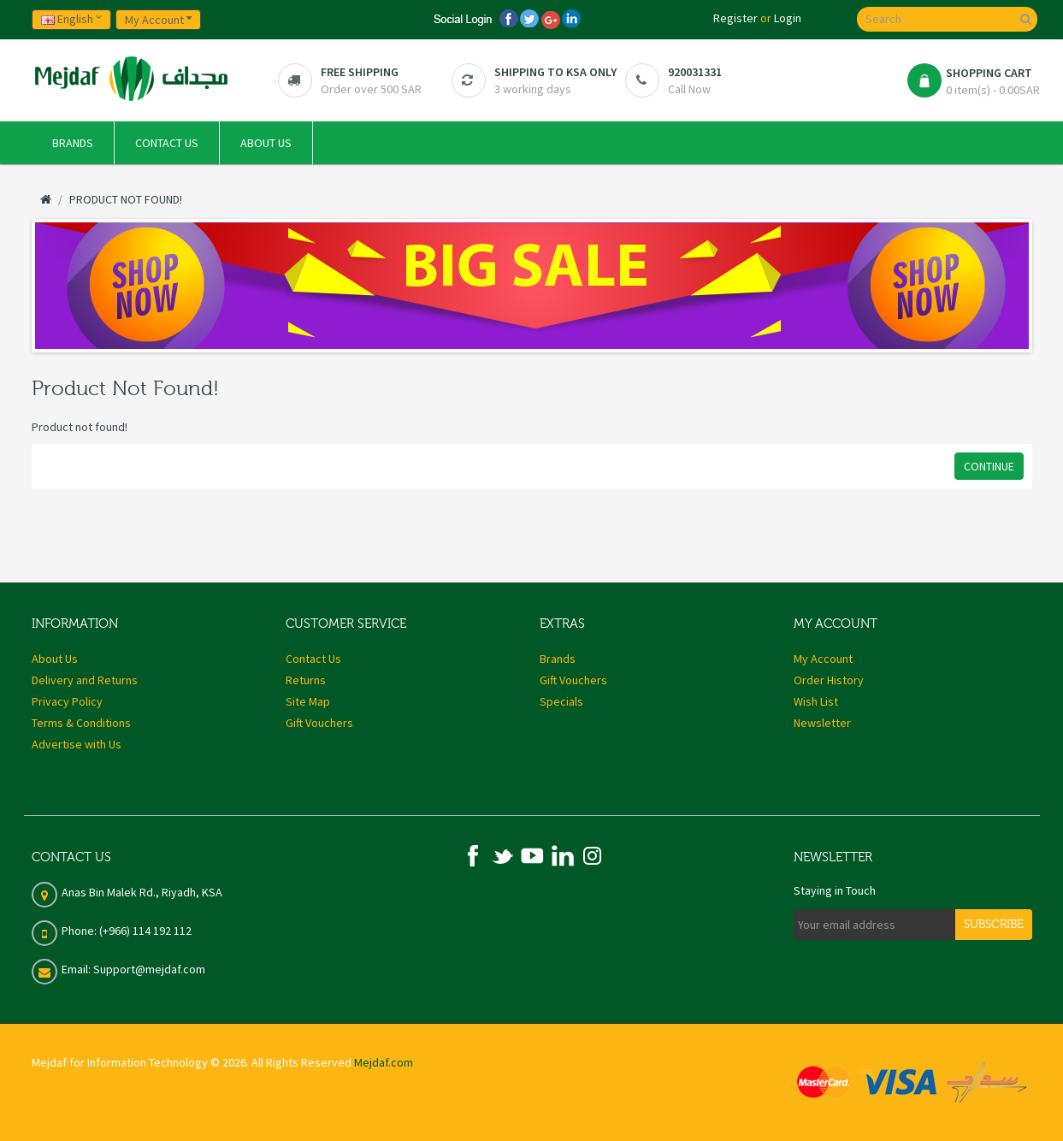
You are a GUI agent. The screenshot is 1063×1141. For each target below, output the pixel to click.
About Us (55, 658)
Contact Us (313, 658)
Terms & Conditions (81, 722)
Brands (558, 658)
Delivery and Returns (85, 680)
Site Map (308, 701)
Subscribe (994, 924)
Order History (829, 680)
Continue (989, 466)
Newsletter (822, 722)
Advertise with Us (76, 744)
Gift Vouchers (319, 722)
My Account (823, 658)
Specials (561, 701)
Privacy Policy (67, 701)
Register (735, 18)
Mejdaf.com (383, 1062)
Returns (306, 680)
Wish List (816, 701)
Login (787, 18)
